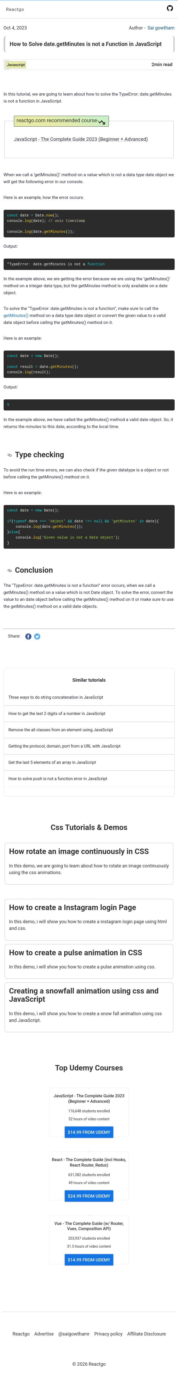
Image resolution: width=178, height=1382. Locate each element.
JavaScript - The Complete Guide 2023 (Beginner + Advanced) (81, 139)
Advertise (44, 1334)
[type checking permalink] (11, 455)
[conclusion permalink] (11, 570)
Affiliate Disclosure (146, 1334)
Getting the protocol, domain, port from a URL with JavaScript (65, 746)
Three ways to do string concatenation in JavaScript (56, 697)
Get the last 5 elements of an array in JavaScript (52, 762)
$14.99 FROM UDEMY (89, 1132)
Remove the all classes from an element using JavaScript (61, 730)
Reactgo (15, 9)
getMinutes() (16, 315)
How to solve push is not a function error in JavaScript (58, 779)
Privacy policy (108, 1334)
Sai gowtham (161, 27)
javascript (16, 65)
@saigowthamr (74, 1334)
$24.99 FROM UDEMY (89, 1196)
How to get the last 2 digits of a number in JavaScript (57, 714)
